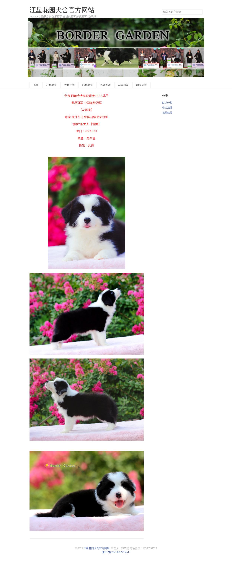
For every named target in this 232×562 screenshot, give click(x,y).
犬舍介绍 (69, 85)
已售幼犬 (87, 85)
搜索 (199, 12)
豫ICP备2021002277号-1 (115, 552)
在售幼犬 (51, 85)
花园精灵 (123, 85)
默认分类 (167, 102)
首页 (36, 85)
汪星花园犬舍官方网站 (62, 10)
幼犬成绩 (141, 85)
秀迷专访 (105, 85)
